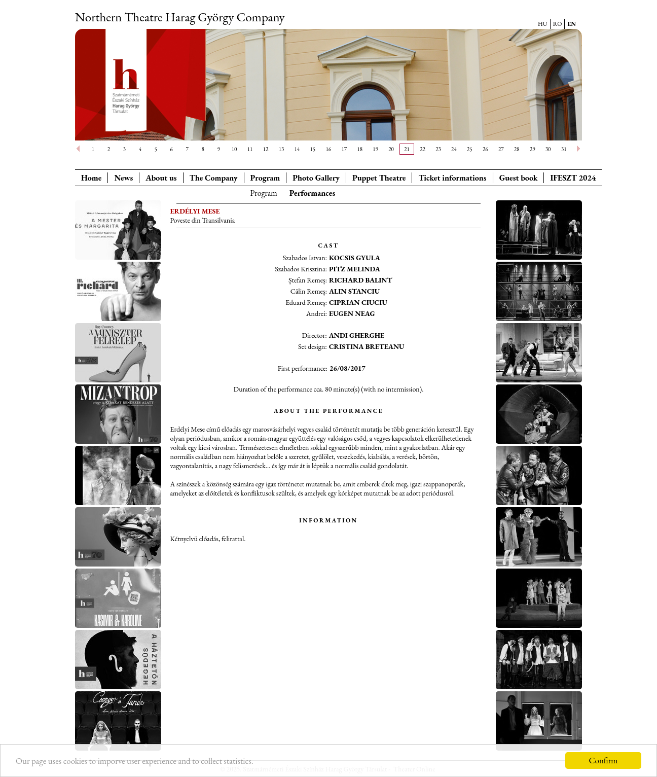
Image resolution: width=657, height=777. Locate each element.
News (123, 177)
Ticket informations (452, 177)
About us (160, 177)
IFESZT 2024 (573, 177)
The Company (214, 177)
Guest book (518, 177)
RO (557, 24)
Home (91, 177)
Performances (312, 193)
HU (543, 24)
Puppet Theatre (379, 177)
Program (265, 177)
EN (571, 24)
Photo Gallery (316, 177)
